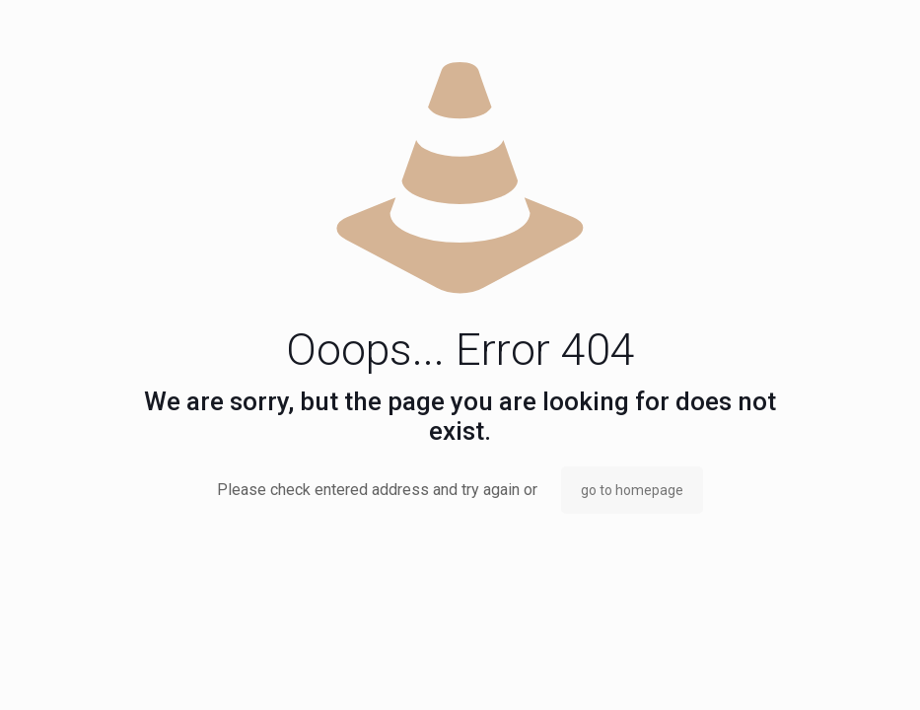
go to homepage (632, 490)
